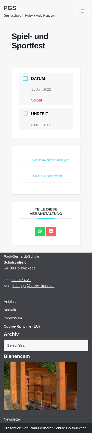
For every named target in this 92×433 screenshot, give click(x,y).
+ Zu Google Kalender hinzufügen (47, 160)
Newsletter (12, 419)
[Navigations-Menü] (82, 11)
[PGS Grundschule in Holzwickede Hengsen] (29, 11)
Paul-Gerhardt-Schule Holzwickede (58, 428)
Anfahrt (9, 301)
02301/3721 (21, 280)
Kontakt (10, 310)
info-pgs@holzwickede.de (33, 286)
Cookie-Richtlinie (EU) (22, 326)
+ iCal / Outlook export (47, 176)
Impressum (13, 318)
